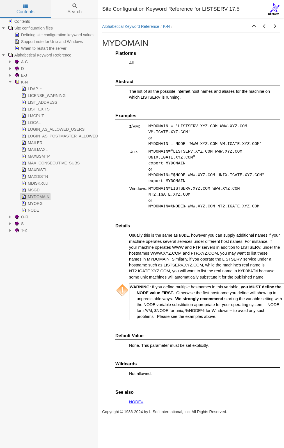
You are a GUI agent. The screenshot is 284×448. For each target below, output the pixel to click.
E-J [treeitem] (20, 75)
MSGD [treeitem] (30, 190)
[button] (254, 26)
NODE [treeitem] (29, 210)
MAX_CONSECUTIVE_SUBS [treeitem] (50, 163)
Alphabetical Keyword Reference (130, 26)
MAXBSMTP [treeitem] (35, 156)
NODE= (136, 402)
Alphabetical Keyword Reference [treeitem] (39, 55)
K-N (166, 26)
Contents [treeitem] (18, 21)
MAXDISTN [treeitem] (34, 176)
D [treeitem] (19, 68)
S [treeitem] (19, 223)
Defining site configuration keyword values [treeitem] (54, 34)
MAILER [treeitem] (31, 142)
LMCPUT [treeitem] (32, 115)
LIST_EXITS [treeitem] (35, 109)
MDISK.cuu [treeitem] (34, 183)
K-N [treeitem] (21, 82)
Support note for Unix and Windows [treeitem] (48, 41)
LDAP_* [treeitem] (31, 88)
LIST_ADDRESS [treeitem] (38, 102)
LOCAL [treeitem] (30, 122)
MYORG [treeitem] (31, 203)
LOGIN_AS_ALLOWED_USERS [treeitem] (52, 129)
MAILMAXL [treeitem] (34, 149)
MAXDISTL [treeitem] (33, 169)
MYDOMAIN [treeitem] (34, 196)
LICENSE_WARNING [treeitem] (43, 95)
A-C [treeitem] (21, 61)
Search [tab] (74, 9)
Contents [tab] (26, 9)
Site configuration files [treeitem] (30, 28)
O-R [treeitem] (21, 217)
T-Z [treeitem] (20, 230)
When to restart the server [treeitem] (40, 48)
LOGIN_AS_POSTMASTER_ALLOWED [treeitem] (59, 136)
